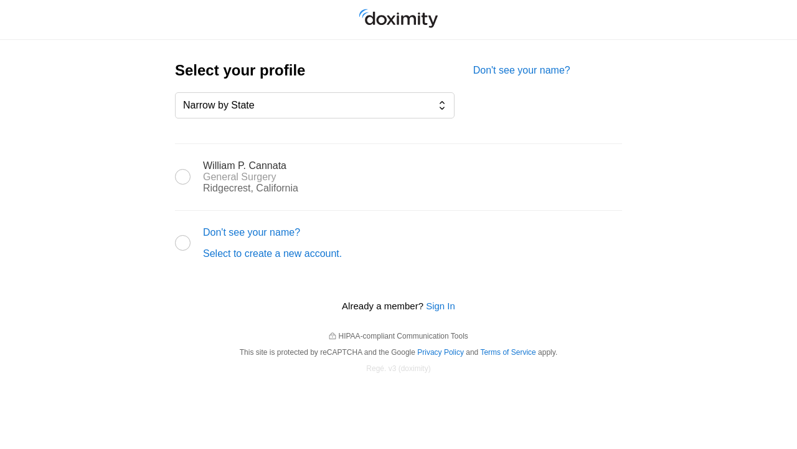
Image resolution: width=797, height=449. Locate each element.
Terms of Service (507, 352)
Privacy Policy (440, 352)
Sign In (440, 306)
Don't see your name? (521, 70)
